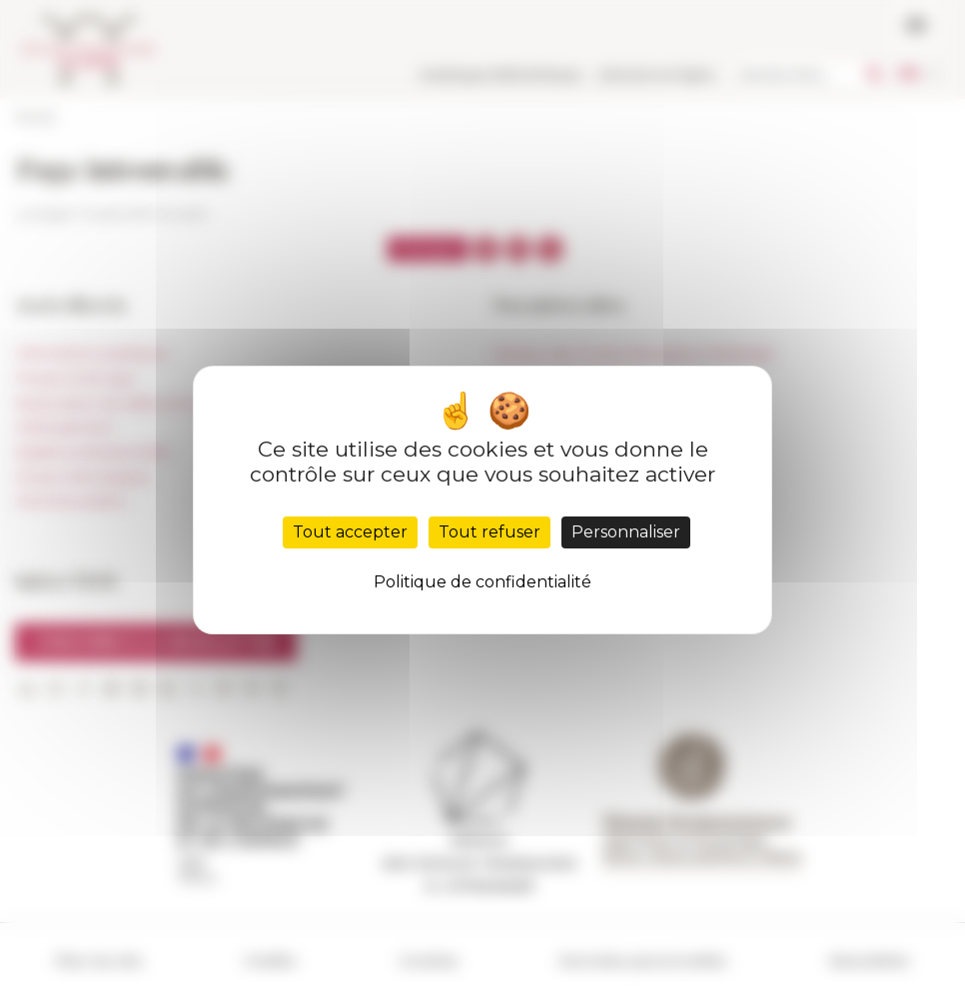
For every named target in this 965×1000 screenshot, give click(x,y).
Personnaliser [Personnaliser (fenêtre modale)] (625, 531)
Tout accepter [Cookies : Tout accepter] (350, 531)
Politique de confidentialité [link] (482, 581)
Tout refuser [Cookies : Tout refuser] (489, 531)
